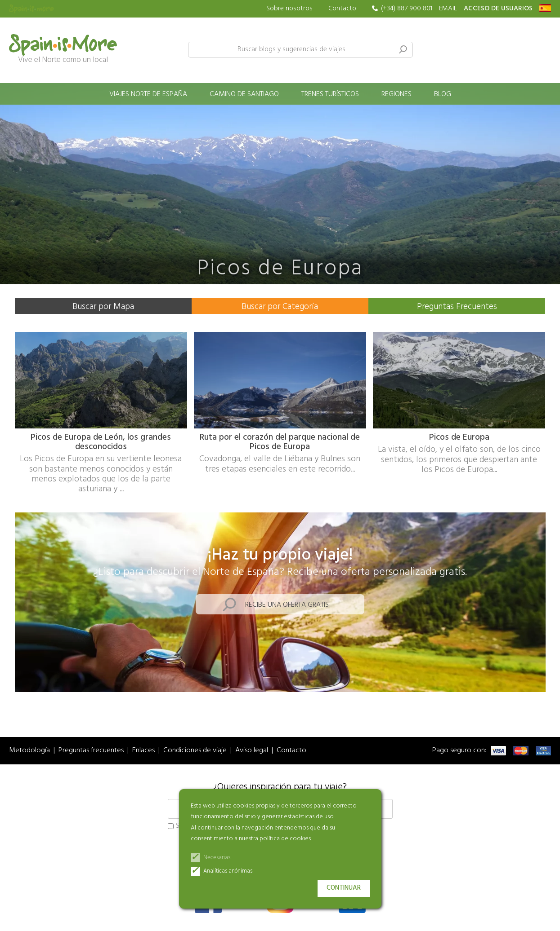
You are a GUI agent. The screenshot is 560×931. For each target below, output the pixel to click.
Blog (442, 94)
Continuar (344, 888)
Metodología (29, 750)
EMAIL (448, 8)
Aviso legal (251, 750)
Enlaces (143, 750)
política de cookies (285, 838)
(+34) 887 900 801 (406, 8)
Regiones (396, 94)
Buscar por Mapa (103, 306)
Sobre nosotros (289, 8)
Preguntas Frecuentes (457, 306)
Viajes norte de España (148, 94)
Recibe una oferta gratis (287, 605)
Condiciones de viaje (195, 750)
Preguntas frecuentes (91, 750)
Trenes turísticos (330, 94)
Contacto (342, 8)
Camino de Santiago (244, 94)
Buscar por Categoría (280, 306)
